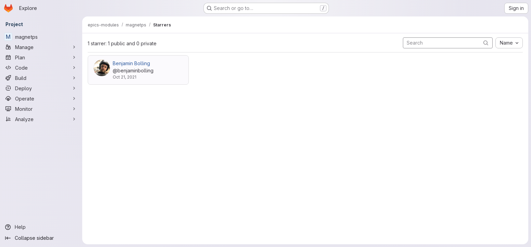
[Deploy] (41, 88)
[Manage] (41, 47)
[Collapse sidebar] (41, 238)
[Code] (41, 67)
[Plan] (41, 57)
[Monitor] (41, 109)
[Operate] (41, 98)
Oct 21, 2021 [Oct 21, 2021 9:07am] (124, 77)
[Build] (41, 78)
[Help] (41, 227)
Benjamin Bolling (131, 63)
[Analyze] (41, 119)
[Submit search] (486, 43)
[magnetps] (41, 37)
